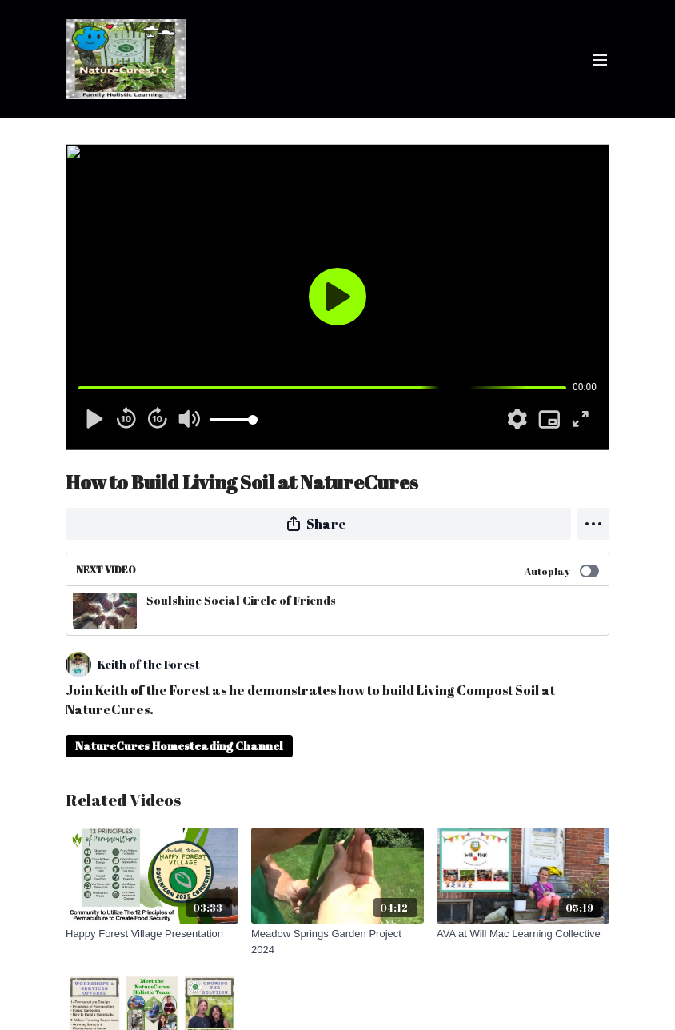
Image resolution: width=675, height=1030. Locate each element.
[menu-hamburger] (599, 59)
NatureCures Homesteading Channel (179, 745)
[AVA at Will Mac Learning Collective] (523, 934)
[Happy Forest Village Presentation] (152, 934)
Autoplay (562, 571)
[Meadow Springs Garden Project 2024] (337, 941)
